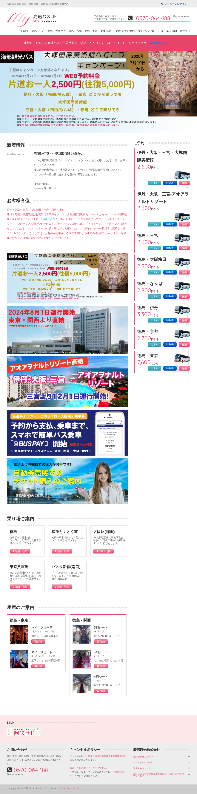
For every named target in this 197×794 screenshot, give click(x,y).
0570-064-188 (49, 219)
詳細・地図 (20, 551)
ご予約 (154, 182)
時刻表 (170, 182)
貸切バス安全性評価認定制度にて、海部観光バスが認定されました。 (159, 774)
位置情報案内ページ (159, 43)
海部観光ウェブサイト (144, 757)
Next (192, 92)
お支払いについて (147, 31)
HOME (25, 31)
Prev (5, 92)
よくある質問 (169, 31)
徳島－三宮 (38, 31)
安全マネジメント (142, 768)
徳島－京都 (75, 31)
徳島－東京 (91, 31)
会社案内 (185, 31)
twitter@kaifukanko (143, 762)
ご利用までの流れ (124, 31)
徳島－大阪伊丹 (56, 31)
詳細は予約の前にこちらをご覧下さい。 (90, 768)
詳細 (184, 182)
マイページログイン (175, 3)
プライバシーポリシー (70, 788)
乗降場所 (105, 31)
